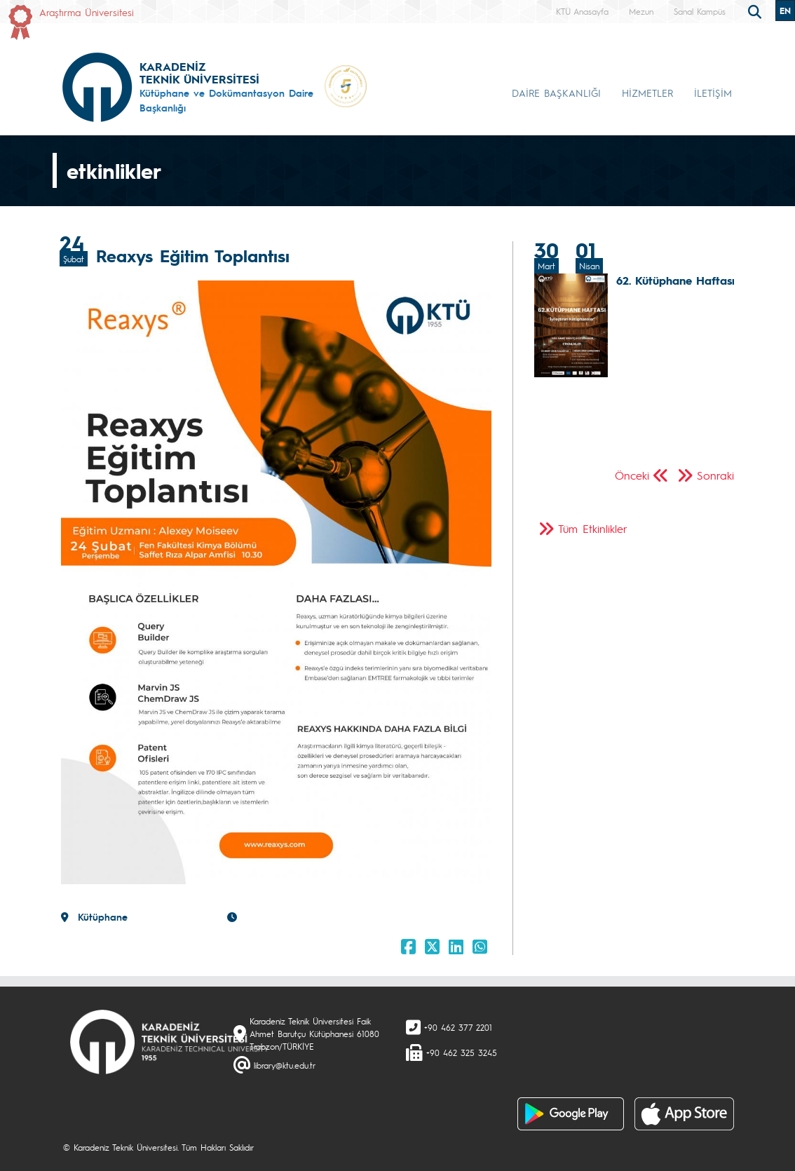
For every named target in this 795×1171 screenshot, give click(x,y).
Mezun (641, 11)
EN (785, 10)
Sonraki (715, 475)
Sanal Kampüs (700, 11)
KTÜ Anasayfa (582, 11)
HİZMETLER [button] (647, 92)
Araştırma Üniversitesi (86, 12)
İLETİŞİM (713, 92)
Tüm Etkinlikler (592, 528)
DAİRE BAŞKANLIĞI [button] (556, 92)
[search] (756, 10)
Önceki (632, 475)
